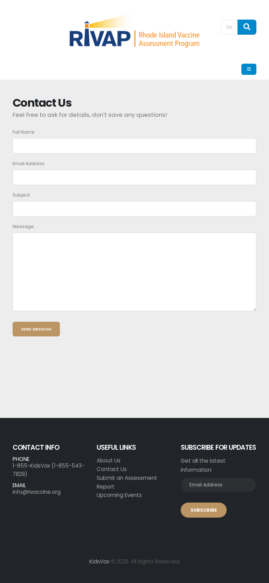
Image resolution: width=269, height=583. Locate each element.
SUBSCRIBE (204, 510)
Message (23, 226)
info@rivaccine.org (37, 492)
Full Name (24, 132)
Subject (21, 195)
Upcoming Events (119, 495)
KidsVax (99, 561)
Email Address (28, 163)
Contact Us (112, 469)
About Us (108, 460)
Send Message (36, 329)
